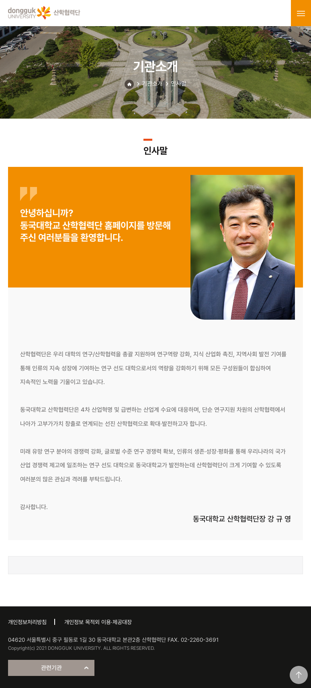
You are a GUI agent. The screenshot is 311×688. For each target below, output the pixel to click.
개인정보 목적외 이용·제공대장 (98, 622)
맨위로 (299, 675)
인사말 (178, 83)
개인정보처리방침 (27, 622)
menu (301, 13)
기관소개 (152, 83)
